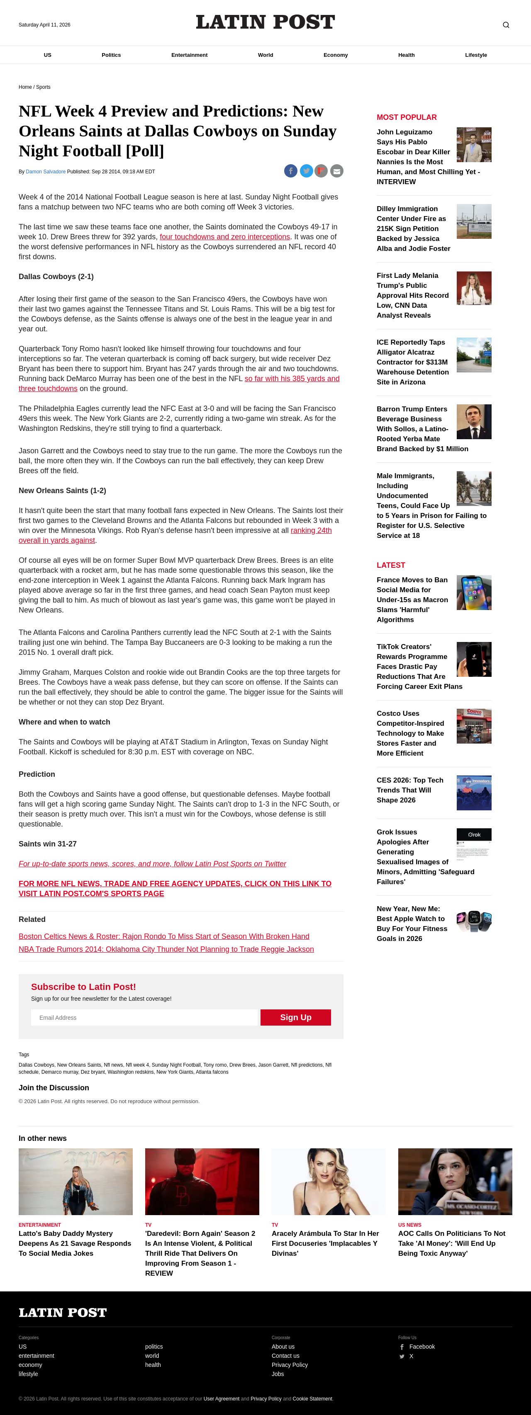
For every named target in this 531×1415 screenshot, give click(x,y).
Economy (336, 55)
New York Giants (174, 1072)
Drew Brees (242, 1065)
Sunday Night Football (176, 1065)
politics (154, 1346)
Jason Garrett (273, 1065)
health (153, 1365)
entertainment (36, 1355)
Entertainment (189, 55)
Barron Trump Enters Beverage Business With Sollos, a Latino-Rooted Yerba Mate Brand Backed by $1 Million (422, 429)
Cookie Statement (312, 1399)
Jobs (278, 1374)
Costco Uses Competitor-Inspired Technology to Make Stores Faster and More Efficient (410, 733)
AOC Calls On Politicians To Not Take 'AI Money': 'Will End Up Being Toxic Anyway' (452, 1243)
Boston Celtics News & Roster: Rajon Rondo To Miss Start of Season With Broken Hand (164, 936)
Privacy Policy (290, 1365)
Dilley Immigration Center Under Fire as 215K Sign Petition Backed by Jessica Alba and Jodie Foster (414, 229)
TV (148, 1225)
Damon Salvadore (46, 172)
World (265, 55)
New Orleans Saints (79, 1065)
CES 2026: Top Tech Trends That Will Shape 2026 (410, 790)
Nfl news (113, 1065)
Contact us (286, 1355)
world (152, 1355)
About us (283, 1346)
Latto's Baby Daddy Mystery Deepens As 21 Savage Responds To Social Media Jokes (75, 1243)
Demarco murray (59, 1072)
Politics (111, 55)
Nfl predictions (307, 1065)
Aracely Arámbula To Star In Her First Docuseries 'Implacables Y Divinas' (325, 1243)
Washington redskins (131, 1072)
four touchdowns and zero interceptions (225, 237)
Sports (43, 87)
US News (409, 1225)
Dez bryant (93, 1072)
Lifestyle (476, 55)
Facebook (422, 1346)
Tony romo (215, 1065)
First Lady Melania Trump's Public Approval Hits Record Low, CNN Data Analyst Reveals (413, 295)
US (47, 55)
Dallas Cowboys (36, 1065)
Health (406, 55)
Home (25, 87)
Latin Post (265, 22)
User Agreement (222, 1399)
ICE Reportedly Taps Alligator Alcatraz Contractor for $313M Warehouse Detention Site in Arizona (413, 362)
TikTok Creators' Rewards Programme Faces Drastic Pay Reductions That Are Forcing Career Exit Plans (420, 666)
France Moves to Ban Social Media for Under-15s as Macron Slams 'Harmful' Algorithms (412, 600)
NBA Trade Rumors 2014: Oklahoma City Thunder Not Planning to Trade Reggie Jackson (166, 949)
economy (30, 1365)
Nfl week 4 (137, 1065)
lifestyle (28, 1374)
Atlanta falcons (212, 1072)
